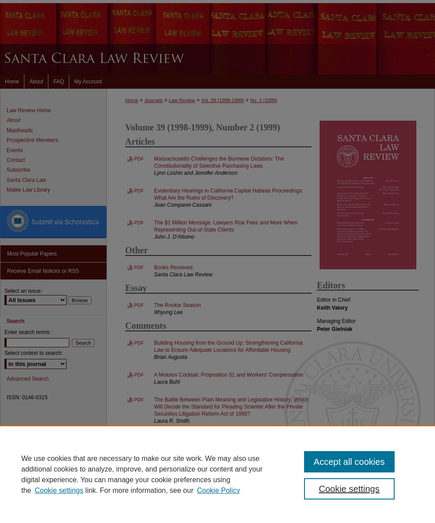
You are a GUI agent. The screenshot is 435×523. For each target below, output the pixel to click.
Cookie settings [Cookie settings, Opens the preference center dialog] (349, 489)
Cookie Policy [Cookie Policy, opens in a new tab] (218, 490)
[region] (217, 474)
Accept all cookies (349, 462)
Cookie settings (59, 490)
